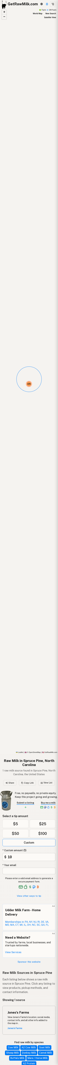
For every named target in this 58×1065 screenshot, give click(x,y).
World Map (37, 13)
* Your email (9, 865)
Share (10, 783)
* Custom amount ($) (14, 850)
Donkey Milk (29, 1052)
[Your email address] (29, 871)
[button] (29, 384)
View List (47, 782)
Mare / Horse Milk (38, 1058)
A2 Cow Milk (28, 1047)
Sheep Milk (12, 1052)
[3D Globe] (41, 4)
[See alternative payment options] (34, 887)
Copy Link (27, 783)
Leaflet (19, 752)
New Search (50, 13)
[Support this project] (47, 4)
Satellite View (50, 17)
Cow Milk (13, 1047)
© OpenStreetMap (33, 752)
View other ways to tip (29, 896)
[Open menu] (53, 4)
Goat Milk (44, 1047)
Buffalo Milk (17, 1058)
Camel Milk (45, 1052)
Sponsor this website (29, 961)
